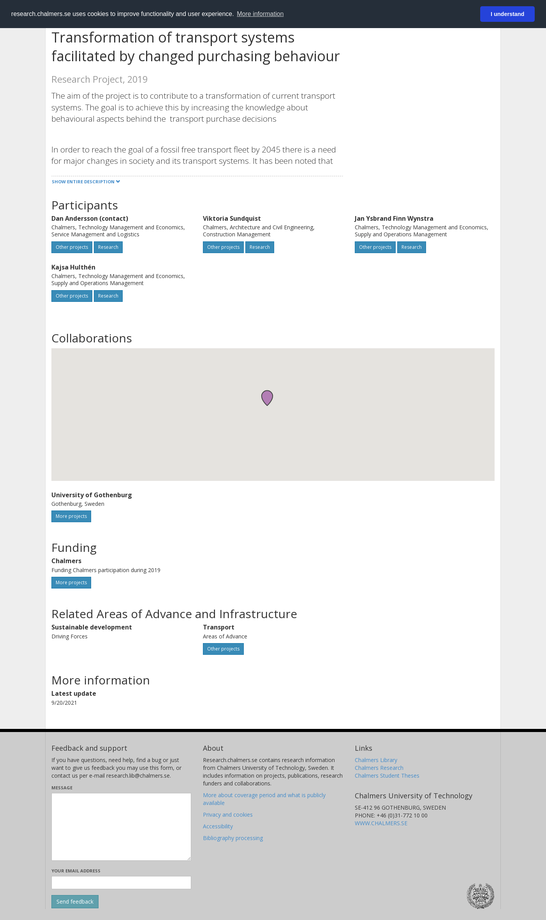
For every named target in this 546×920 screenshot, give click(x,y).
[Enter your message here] (121, 827)
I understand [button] (507, 14)
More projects (71, 516)
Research (108, 247)
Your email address (75, 871)
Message (61, 788)
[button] (267, 398)
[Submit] (75, 901)
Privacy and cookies (228, 814)
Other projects (72, 247)
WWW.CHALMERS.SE (381, 823)
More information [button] (260, 14)
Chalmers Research (379, 767)
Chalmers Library (376, 760)
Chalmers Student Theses (387, 775)
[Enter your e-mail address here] (121, 882)
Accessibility (218, 826)
